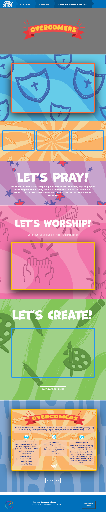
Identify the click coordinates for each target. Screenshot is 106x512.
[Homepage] (9, 505)
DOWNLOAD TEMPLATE (53, 389)
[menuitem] (8, 4)
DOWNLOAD (53, 481)
